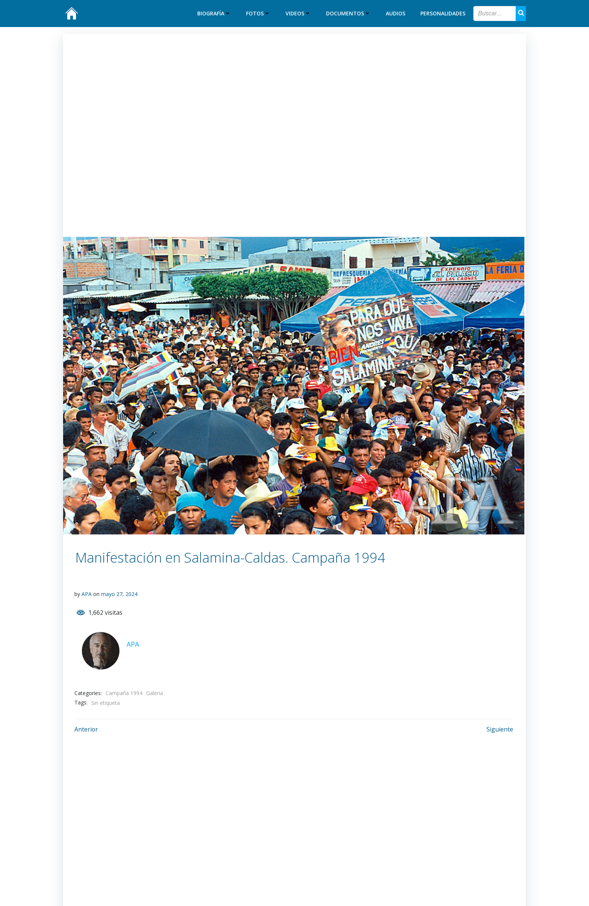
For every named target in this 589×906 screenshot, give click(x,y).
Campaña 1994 (124, 693)
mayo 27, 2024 (119, 593)
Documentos (348, 13)
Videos (298, 13)
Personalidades (443, 13)
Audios (396, 13)
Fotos (258, 13)
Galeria (154, 693)
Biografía (214, 13)
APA (87, 593)
